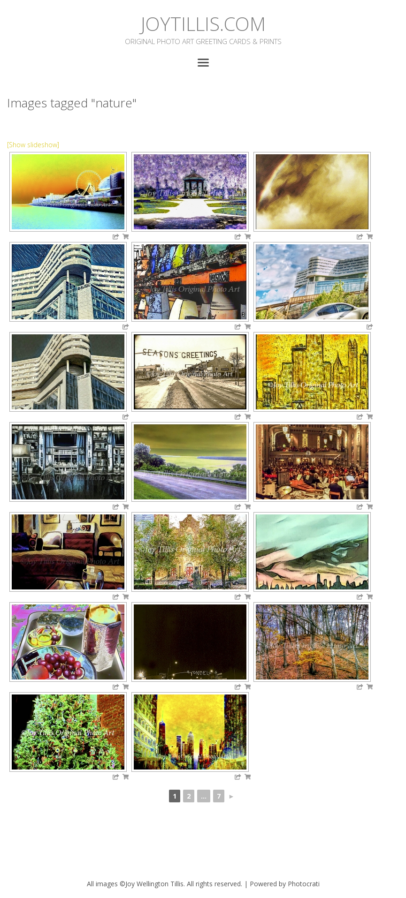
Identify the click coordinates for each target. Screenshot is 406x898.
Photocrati (304, 883)
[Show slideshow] (33, 144)
